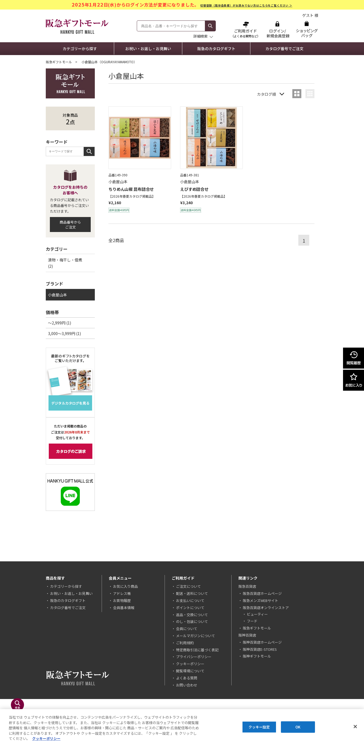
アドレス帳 (122, 593)
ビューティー (257, 614)
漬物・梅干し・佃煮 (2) (65, 263)
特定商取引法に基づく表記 (197, 649)
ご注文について (188, 586)
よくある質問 (186, 677)
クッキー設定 (259, 727)
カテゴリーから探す (80, 48)
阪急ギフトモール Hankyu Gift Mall (77, 26)
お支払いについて (190, 600)
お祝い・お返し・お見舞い (148, 48)
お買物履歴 (122, 600)
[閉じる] (355, 727)
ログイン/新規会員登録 (277, 29)
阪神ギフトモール (257, 656)
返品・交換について (192, 614)
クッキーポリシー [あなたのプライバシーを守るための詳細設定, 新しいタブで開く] (46, 739)
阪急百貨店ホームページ (262, 593)
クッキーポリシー (190, 663)
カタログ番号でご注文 (284, 48)
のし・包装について (192, 621)
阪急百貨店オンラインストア (266, 607)
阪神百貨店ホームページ (262, 642)
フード (252, 620)
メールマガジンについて (195, 635)
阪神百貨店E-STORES (260, 649)
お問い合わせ (186, 685)
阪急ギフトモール (59, 61)
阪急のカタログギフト (216, 48)
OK (298, 727)
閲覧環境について (190, 670)
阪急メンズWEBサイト (260, 600)
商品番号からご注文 (70, 224)
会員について (186, 628)
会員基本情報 (123, 607)
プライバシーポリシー (193, 656)
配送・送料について (192, 593)
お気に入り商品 (125, 586)
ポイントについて (190, 607)
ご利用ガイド (246, 29)
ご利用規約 (185, 642)
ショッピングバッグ (306, 29)
